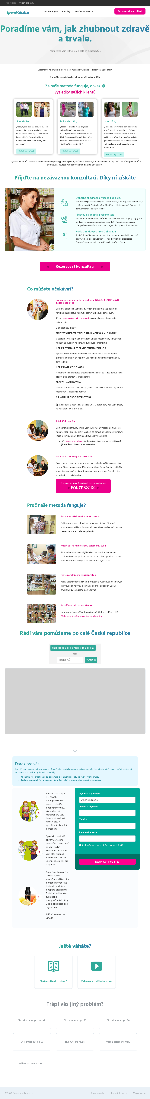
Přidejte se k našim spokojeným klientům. (81, 616)
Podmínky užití (119, 1093)
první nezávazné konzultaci (75, 318)
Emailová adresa (88, 832)
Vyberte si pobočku (89, 793)
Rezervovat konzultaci (130, 11)
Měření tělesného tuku (118, 1042)
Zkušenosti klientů (84, 11)
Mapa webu (139, 1093)
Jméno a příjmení (88, 806)
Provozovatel (98, 1093)
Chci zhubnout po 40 (118, 1020)
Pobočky (66, 11)
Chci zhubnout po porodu (32, 1020)
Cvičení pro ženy (26, 3)
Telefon (83, 819)
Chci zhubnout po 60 (32, 1042)
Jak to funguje (51, 11)
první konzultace (74, 441)
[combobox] (107, 800)
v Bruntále (72, 51)
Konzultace (11, 3)
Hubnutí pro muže (75, 1042)
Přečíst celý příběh (26, 151)
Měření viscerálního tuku (32, 1063)
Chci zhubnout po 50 (75, 1020)
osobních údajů (115, 845)
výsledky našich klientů (75, 92)
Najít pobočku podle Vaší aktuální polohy (73, 648)
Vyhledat (91, 659)
